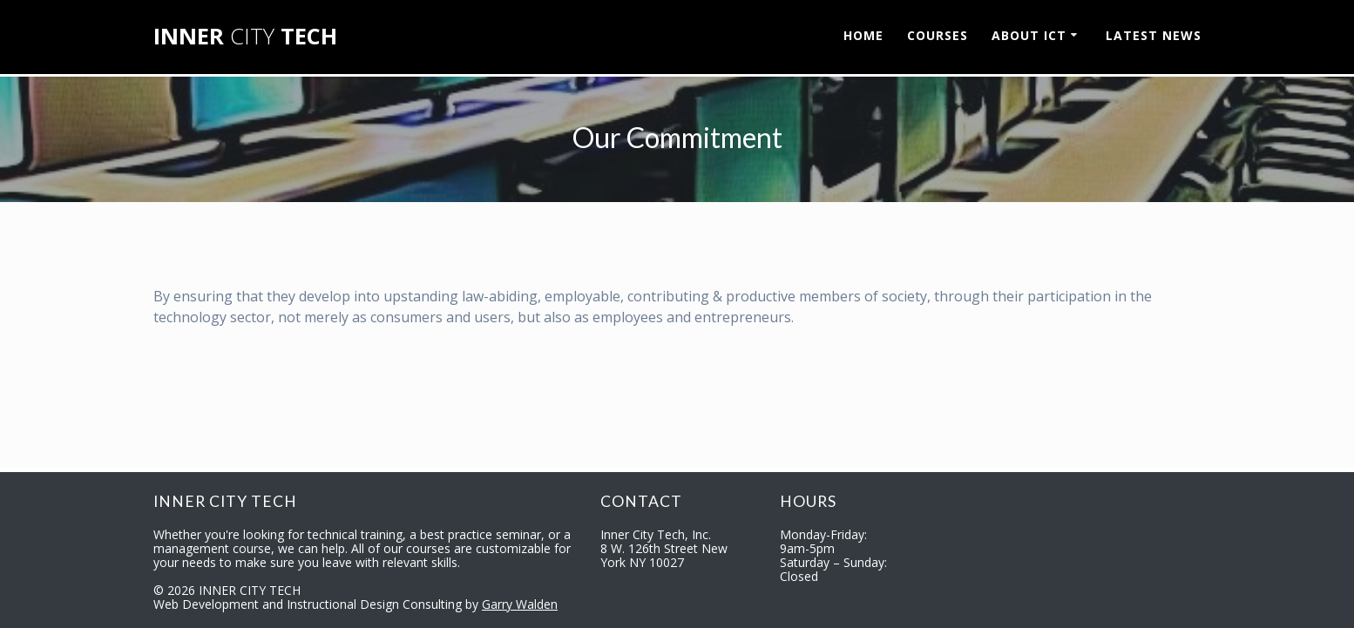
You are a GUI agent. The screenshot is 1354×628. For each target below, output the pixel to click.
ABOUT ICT (1029, 35)
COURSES (937, 35)
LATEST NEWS (1154, 35)
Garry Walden (520, 604)
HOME (863, 35)
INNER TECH (245, 36)
